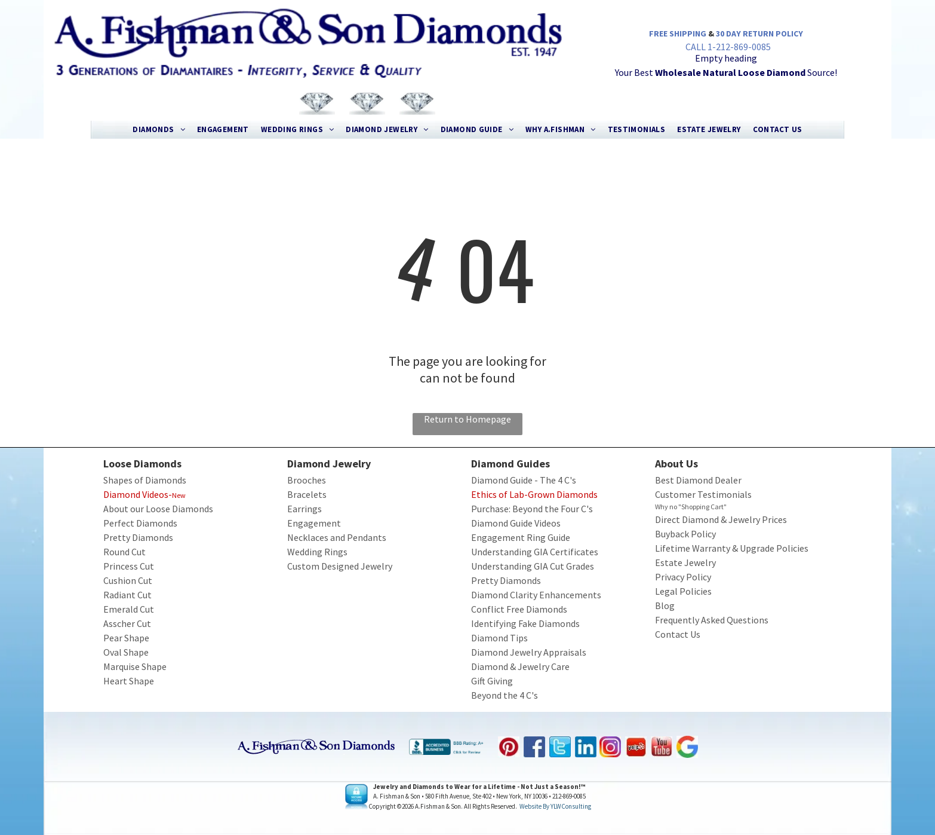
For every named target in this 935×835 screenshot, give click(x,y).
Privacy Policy (683, 577)
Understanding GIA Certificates (534, 552)
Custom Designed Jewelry (339, 566)
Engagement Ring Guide (520, 537)
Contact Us (677, 634)
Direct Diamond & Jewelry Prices (721, 519)
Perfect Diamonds (140, 523)
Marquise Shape (135, 666)
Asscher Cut (127, 623)
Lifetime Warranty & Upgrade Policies (731, 548)
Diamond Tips (499, 638)
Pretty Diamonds (138, 537)
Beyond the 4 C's (504, 695)
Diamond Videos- (137, 494)
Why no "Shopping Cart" (691, 506)
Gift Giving (492, 681)
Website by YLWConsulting (555, 806)
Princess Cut (128, 566)
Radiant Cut (127, 595)
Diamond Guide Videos (516, 523)
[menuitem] (159, 130)
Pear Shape (126, 638)
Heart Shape (128, 681)
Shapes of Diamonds (144, 480)
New (179, 495)
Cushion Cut (127, 580)
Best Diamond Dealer (698, 480)
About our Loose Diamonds (158, 509)
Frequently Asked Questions (711, 620)
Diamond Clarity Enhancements (536, 595)
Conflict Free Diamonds (519, 609)
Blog (665, 605)
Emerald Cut (128, 609)
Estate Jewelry (685, 562)
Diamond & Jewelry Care (520, 666)
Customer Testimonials (703, 494)
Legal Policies (683, 591)
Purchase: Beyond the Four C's (532, 509)
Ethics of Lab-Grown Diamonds (534, 494)
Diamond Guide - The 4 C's (523, 480)
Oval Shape (126, 652)
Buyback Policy (685, 534)
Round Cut (124, 552)
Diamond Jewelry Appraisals (528, 652)
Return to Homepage (467, 419)
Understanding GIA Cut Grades (532, 566)
